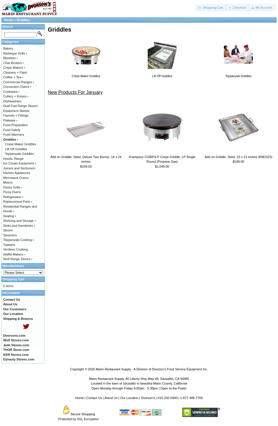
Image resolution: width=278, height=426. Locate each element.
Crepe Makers (14, 67)
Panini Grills (12, 187)
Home (8, 20)
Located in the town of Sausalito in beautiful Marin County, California (139, 383)
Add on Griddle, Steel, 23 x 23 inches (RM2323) (238, 157)
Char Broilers (13, 63)
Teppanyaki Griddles (19, 153)
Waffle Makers (14, 254)
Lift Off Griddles (16, 149)
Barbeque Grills (15, 53)
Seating (9, 216)
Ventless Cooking (15, 249)
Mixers (7, 182)
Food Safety (11, 130)
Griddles (23, 20)
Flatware (10, 120)
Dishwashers (12, 101)
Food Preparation (15, 125)
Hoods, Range (13, 158)
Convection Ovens (17, 86)
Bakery (8, 48)
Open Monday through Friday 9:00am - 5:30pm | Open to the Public (139, 388)
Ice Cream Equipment (19, 163)
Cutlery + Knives (15, 96)
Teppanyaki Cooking (18, 240)
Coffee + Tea (13, 77)
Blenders (10, 58)
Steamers (10, 235)
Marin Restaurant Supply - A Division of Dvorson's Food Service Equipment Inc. (152, 369)
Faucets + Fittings (15, 115)
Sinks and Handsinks (19, 225)
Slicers (8, 230)
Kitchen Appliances (16, 173)
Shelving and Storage (19, 220)
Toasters (9, 244)
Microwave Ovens (15, 178)
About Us (111, 398)
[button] (211, 7)
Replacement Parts (17, 201)
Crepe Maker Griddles (20, 144)
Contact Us (94, 398)
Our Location (129, 398)
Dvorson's (148, 398)
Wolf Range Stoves (17, 259)
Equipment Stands (16, 111)
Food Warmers (13, 134)
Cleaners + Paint (15, 72)
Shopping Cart (13, 279)
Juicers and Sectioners (19, 168)
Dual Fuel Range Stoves (20, 106)
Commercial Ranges (18, 82)
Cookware (11, 91)
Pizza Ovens (12, 192)
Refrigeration (13, 197)
